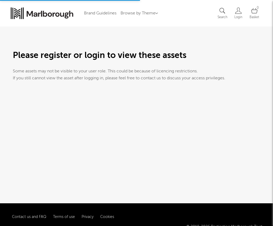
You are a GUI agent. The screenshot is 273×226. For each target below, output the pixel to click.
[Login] (238, 13)
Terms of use (64, 216)
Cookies (107, 216)
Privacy (88, 216)
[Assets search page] (222, 13)
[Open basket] (254, 13)
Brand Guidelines (100, 13)
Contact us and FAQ (29, 216)
